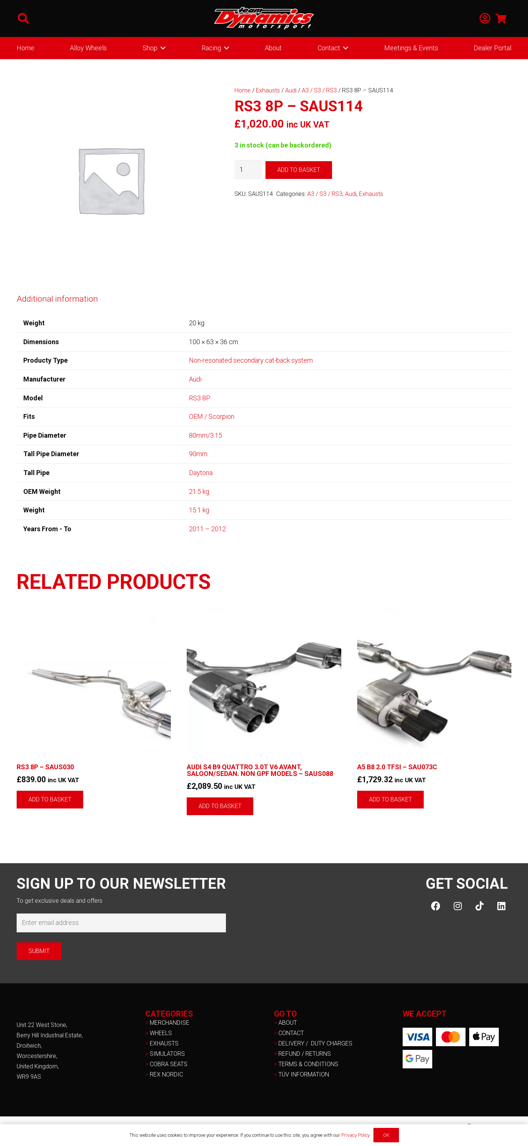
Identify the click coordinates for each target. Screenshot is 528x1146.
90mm (198, 454)
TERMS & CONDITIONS (308, 1064)
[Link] (485, 18)
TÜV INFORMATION (303, 1074)
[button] (23, 18)
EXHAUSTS (164, 1043)
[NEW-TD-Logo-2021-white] (264, 18)
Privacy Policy (355, 1135)
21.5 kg (199, 491)
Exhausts (268, 90)
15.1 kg (199, 510)
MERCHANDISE (169, 1022)
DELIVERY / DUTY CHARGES (315, 1043)
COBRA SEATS (168, 1064)
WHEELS (161, 1033)
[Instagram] (457, 906)
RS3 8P (199, 398)
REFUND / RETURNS (304, 1053)
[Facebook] (436, 906)
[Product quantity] (248, 169)
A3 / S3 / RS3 (319, 90)
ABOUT (287, 1022)
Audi (291, 90)
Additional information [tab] (57, 299)
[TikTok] (479, 906)
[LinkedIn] (501, 906)
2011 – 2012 (207, 529)
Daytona (201, 473)
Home (242, 90)
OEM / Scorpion (211, 416)
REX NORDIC (167, 1074)
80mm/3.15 (205, 435)
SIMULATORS (167, 1053)
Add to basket (298, 169)
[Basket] (500, 18)
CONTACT (291, 1033)
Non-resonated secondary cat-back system (251, 360)
